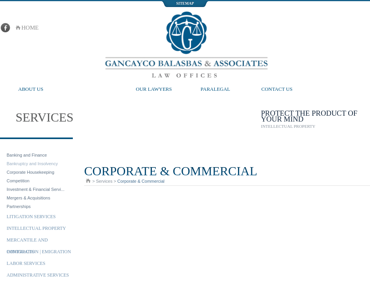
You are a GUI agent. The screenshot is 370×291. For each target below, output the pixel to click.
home (30, 28)
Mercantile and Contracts (27, 241)
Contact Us (276, 89)
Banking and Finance (27, 155)
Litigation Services (31, 216)
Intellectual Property (36, 228)
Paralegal (215, 89)
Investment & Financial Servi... (36, 189)
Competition (18, 180)
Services (92, 89)
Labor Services (26, 263)
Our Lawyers (154, 89)
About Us (30, 89)
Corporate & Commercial (39, 145)
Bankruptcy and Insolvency (32, 163)
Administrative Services (38, 275)
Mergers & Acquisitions (28, 198)
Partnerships (19, 206)
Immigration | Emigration (39, 251)
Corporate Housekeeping (30, 172)
